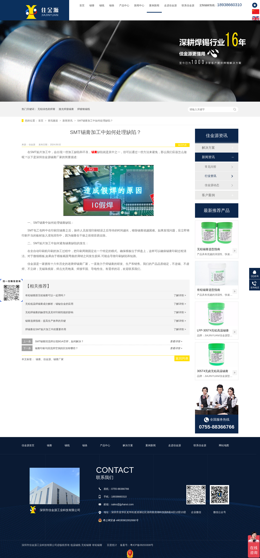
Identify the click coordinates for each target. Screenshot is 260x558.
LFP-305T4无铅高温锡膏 (213, 330)
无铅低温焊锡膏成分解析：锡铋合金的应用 (49, 303)
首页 (81, 5)
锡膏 (91, 5)
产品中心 (124, 5)
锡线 (101, 5)
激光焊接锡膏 (66, 109)
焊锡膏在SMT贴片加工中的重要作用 (45, 329)
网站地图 (224, 445)
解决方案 (208, 147)
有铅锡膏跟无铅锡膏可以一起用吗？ (45, 295)
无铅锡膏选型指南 (208, 249)
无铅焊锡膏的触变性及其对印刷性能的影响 (49, 312)
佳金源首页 (28, 445)
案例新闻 (154, 5)
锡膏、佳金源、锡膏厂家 (50, 359)
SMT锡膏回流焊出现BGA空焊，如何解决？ (59, 341)
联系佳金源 (188, 5)
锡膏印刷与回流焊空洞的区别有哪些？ (56, 348)
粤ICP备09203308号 (141, 545)
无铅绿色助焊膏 (46, 109)
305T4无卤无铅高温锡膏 (212, 371)
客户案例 (208, 195)
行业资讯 (210, 175)
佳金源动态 (212, 185)
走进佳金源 (170, 5)
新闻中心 (139, 5)
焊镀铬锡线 (83, 109)
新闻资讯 (67, 120)
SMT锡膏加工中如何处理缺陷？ (95, 120)
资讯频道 (53, 120)
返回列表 (182, 145)
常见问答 (210, 166)
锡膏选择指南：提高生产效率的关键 (45, 320)
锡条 (111, 5)
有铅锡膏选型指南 (208, 289)
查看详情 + (176, 341)
